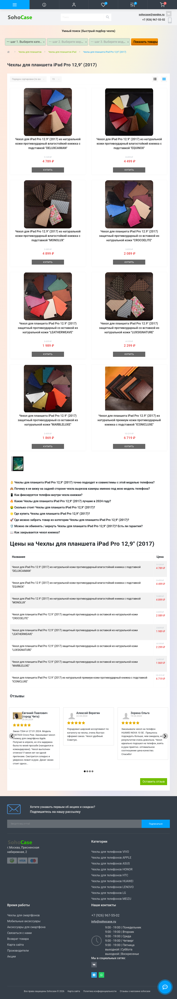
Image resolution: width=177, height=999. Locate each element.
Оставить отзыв (154, 781)
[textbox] (67, 41)
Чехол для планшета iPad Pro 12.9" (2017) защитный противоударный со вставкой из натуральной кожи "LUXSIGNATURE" (129, 328)
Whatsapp (101, 975)
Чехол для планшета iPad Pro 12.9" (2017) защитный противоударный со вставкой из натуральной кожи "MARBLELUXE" (48, 420)
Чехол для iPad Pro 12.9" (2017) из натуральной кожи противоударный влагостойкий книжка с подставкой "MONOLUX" (48, 236)
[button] (74, 4)
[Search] (107, 17)
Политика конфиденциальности (99, 991)
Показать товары (146, 42)
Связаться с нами (19, 933)
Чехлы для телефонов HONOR (112, 869)
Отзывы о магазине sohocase (135, 991)
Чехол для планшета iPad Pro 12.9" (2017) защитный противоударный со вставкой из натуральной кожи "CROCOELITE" (129, 236)
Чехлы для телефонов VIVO (110, 851)
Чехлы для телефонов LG (108, 893)
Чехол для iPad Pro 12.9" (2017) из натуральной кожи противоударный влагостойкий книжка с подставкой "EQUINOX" (129, 143)
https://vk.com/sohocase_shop (168, 13)
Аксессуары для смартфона (26, 927)
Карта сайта (15, 944)
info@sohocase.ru (103, 921)
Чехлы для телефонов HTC (109, 875)
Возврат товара (18, 939)
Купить (47, 169)
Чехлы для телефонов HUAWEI (112, 881)
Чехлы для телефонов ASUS (110, 863)
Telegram (94, 975)
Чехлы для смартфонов (23, 915)
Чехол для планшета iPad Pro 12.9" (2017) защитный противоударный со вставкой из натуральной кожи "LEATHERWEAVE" (48, 328)
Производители (18, 950)
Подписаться (156, 824)
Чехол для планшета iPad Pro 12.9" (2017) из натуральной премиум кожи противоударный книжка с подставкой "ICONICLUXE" (129, 420)
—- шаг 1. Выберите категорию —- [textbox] (26, 42)
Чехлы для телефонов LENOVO (112, 887)
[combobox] (25, 42)
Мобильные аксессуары (23, 921)
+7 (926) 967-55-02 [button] (106, 915)
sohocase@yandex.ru (152, 14)
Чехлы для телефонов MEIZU (111, 899)
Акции (11, 956)
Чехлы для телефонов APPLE (111, 857)
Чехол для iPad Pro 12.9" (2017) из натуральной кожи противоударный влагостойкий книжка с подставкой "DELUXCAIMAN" (48, 143)
